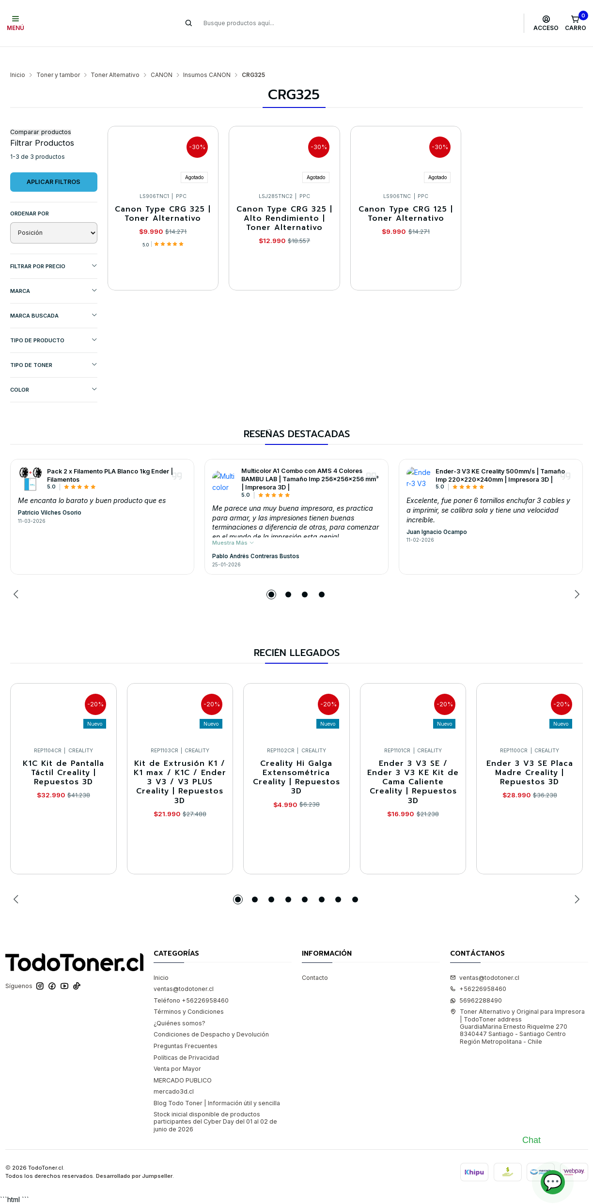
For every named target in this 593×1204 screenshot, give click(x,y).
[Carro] (575, 23)
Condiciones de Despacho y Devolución (211, 1015)
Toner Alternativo (115, 56)
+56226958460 (478, 970)
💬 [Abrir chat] (552, 1182)
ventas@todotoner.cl (184, 970)
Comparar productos (40, 113)
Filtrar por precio (53, 247)
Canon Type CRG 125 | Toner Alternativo (406, 195)
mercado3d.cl (174, 1072)
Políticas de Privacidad (186, 1038)
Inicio (17, 56)
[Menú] (15, 23)
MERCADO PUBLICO (183, 1061)
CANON (161, 56)
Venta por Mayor (177, 1049)
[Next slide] (575, 575)
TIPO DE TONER (53, 346)
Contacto (315, 958)
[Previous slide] (17, 575)
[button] (271, 575)
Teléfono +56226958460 (191, 981)
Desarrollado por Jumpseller (134, 1157)
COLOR (53, 370)
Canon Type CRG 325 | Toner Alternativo (163, 195)
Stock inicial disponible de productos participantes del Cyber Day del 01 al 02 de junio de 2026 (215, 1103)
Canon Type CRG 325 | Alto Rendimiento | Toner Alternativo (284, 199)
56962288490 (476, 981)
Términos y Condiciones (189, 992)
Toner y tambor (58, 56)
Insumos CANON (207, 56)
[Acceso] (546, 23)
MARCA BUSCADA (53, 296)
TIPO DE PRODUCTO (53, 321)
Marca (53, 271)
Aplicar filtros (53, 163)
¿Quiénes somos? (179, 1004)
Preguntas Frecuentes (186, 1027)
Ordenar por (29, 194)
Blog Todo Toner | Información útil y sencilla (217, 1084)
